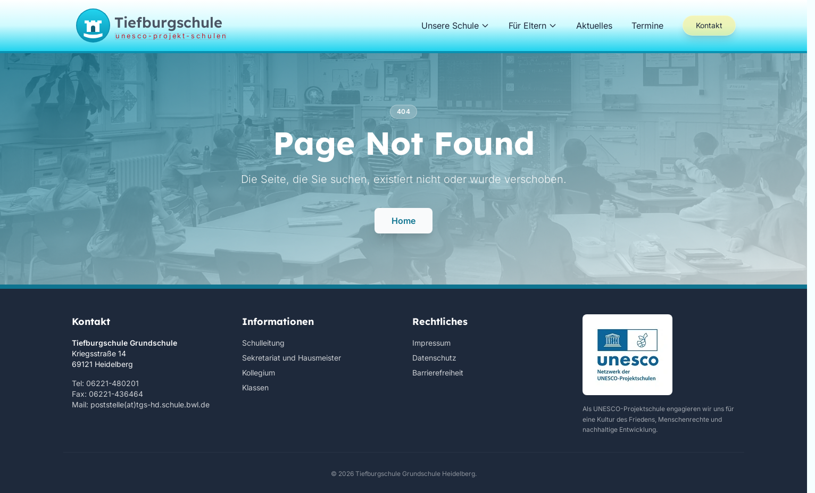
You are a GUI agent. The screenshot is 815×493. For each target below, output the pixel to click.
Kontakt (709, 25)
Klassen (255, 387)
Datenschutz (434, 357)
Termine (647, 25)
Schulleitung (263, 342)
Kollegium (258, 372)
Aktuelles (594, 25)
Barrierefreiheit (437, 372)
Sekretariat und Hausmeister (291, 357)
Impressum (431, 342)
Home (403, 220)
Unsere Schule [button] (455, 25)
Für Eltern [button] (533, 25)
